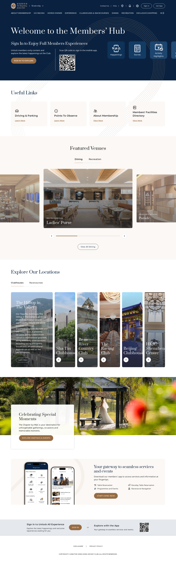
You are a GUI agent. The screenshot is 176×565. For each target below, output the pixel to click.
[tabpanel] (88, 209)
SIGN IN (75, 527)
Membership (37, 6)
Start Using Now (106, 496)
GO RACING (39, 13)
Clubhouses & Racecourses (94, 13)
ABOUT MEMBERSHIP (21, 13)
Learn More (23, 360)
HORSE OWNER (55, 13)
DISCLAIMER (78, 546)
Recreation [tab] (95, 159)
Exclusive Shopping (147, 13)
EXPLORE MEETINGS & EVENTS (36, 438)
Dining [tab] (79, 160)
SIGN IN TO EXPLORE (23, 61)
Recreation (128, 13)
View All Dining (88, 247)
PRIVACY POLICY (96, 546)
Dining (115, 13)
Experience (71, 13)
